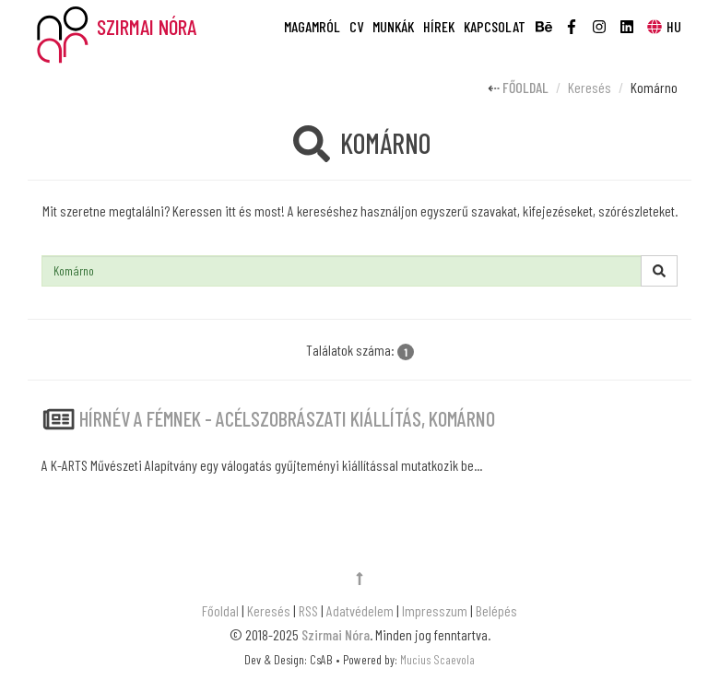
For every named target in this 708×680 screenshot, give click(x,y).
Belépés (496, 610)
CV (356, 26)
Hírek (438, 26)
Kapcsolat (494, 26)
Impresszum (434, 610)
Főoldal (525, 87)
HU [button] (663, 26)
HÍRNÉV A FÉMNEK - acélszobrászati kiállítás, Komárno (287, 418)
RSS (308, 610)
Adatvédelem (360, 610)
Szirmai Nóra (335, 634)
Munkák (393, 26)
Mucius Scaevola (437, 659)
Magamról (312, 26)
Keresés (589, 87)
